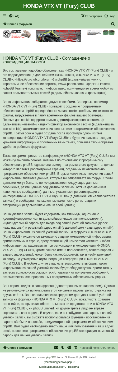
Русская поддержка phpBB (59, 362)
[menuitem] (14, 16)
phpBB (50, 357)
